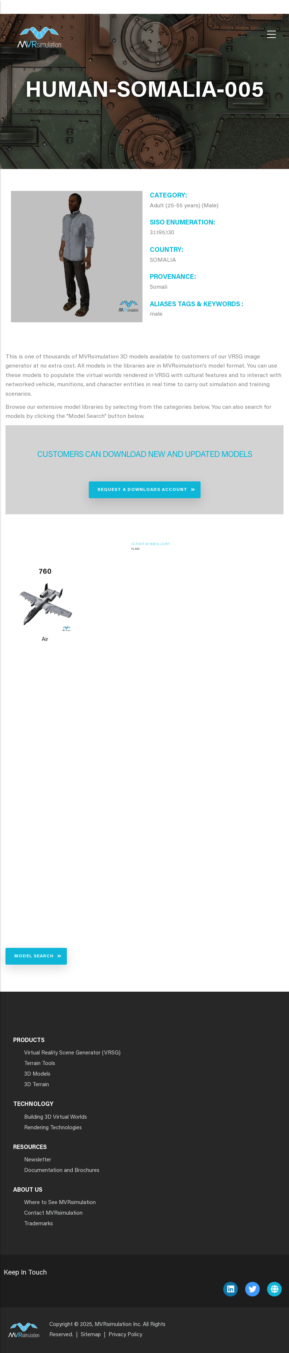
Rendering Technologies (53, 1128)
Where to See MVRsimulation (60, 1203)
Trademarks (38, 1224)
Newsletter (37, 1160)
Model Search (34, 956)
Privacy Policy (125, 1335)
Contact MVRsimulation (53, 1213)
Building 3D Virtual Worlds (55, 1117)
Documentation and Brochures (61, 1170)
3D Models (37, 1074)
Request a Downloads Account (142, 490)
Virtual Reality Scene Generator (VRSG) (72, 1053)
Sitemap (91, 1335)
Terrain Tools (39, 1063)
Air (45, 639)
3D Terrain (36, 1085)
